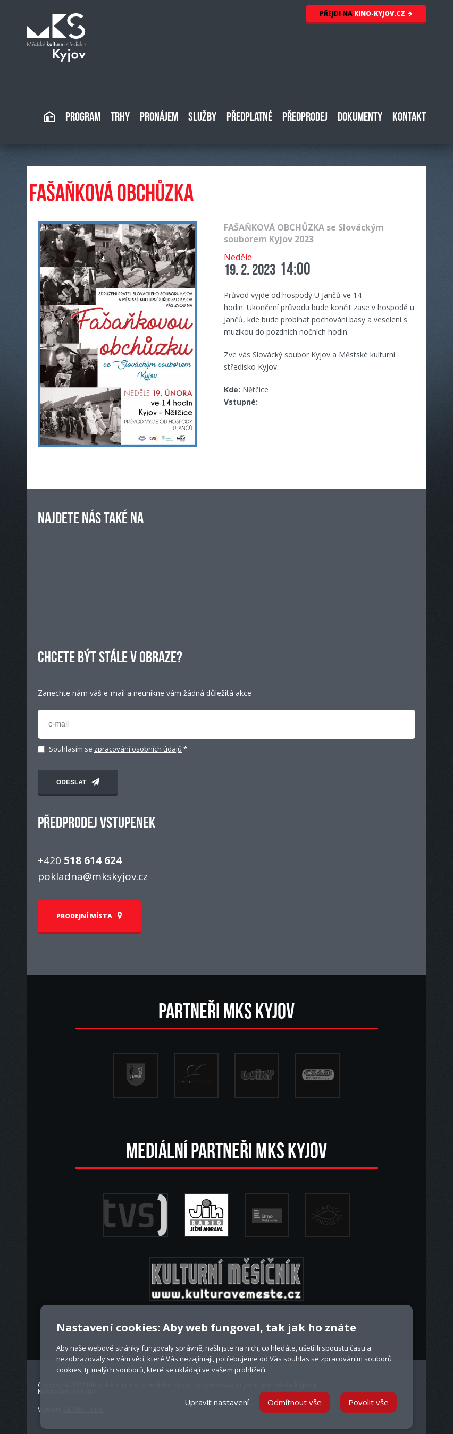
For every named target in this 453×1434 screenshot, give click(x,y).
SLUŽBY (202, 117)
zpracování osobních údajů (138, 749)
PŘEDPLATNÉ (249, 117)
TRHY (120, 117)
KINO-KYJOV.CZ (366, 13)
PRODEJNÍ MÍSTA (89, 915)
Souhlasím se (118, 749)
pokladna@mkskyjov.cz (93, 876)
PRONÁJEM (159, 117)
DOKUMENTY (360, 117)
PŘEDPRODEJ (305, 117)
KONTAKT (409, 117)
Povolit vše (368, 1402)
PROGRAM (82, 117)
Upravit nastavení (216, 1402)
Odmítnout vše (294, 1402)
